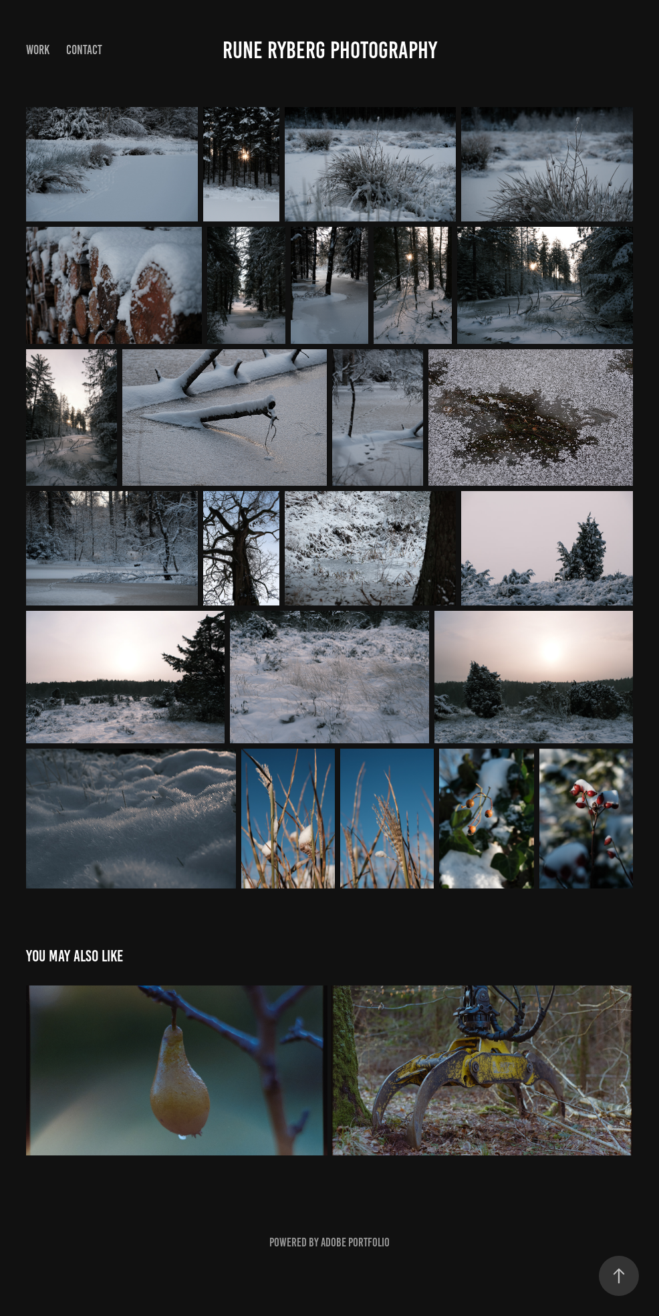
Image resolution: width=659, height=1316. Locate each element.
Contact (84, 50)
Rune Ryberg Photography (330, 50)
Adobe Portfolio (355, 1242)
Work (37, 50)
